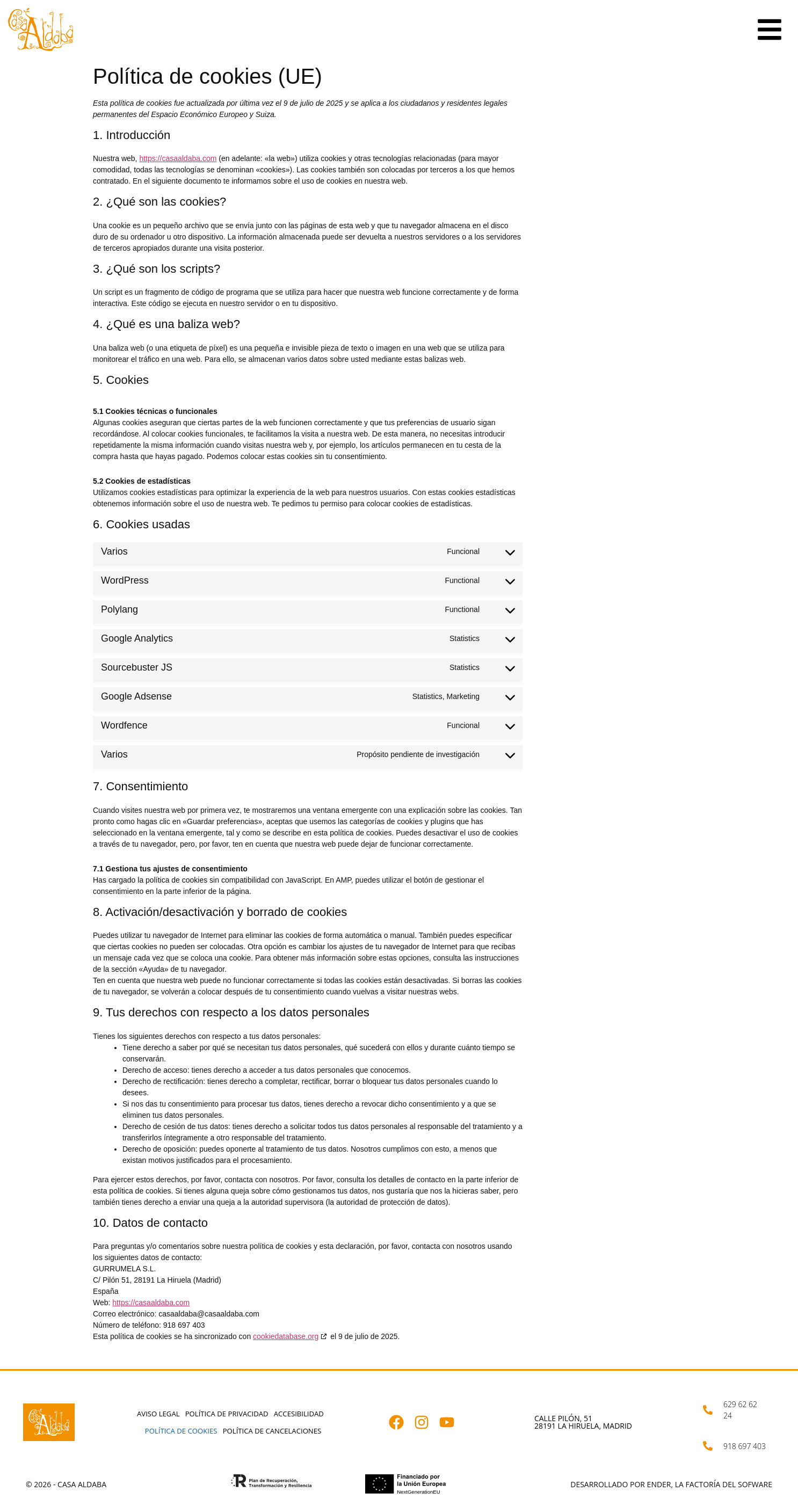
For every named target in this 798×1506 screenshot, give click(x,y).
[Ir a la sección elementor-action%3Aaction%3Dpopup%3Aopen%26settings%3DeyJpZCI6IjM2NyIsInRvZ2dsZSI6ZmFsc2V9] (769, 29)
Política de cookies (181, 1431)
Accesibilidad (298, 1413)
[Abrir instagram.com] (426, 1422)
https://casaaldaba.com (177, 158)
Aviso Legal (159, 1413)
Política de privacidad (227, 1413)
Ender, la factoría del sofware (709, 1484)
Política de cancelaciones (272, 1431)
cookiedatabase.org (285, 1336)
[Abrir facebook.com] (401, 1422)
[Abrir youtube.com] (452, 1422)
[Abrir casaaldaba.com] (41, 29)
